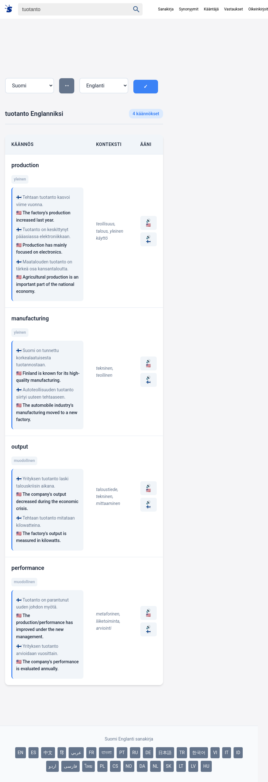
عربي (76, 752)
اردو (52, 766)
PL (102, 766)
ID (238, 752)
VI (215, 752)
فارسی (70, 766)
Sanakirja (166, 9)
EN (20, 752)
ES (33, 752)
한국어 (198, 752)
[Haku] (68, 9)
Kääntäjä (211, 9)
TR (182, 752)
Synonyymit (188, 9)
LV (193, 766)
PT (122, 752)
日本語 (165, 752)
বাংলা (106, 752)
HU (206, 766)
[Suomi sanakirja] (10, 9)
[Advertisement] (220, 78)
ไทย (88, 766)
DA (142, 766)
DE (148, 752)
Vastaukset (233, 9)
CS (115, 766)
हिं (62, 752)
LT (181, 766)
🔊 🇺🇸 (148, 222)
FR (91, 752)
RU (135, 752)
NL (155, 766)
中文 (48, 752)
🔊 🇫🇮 (148, 239)
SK (168, 766)
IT (226, 752)
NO (129, 766)
